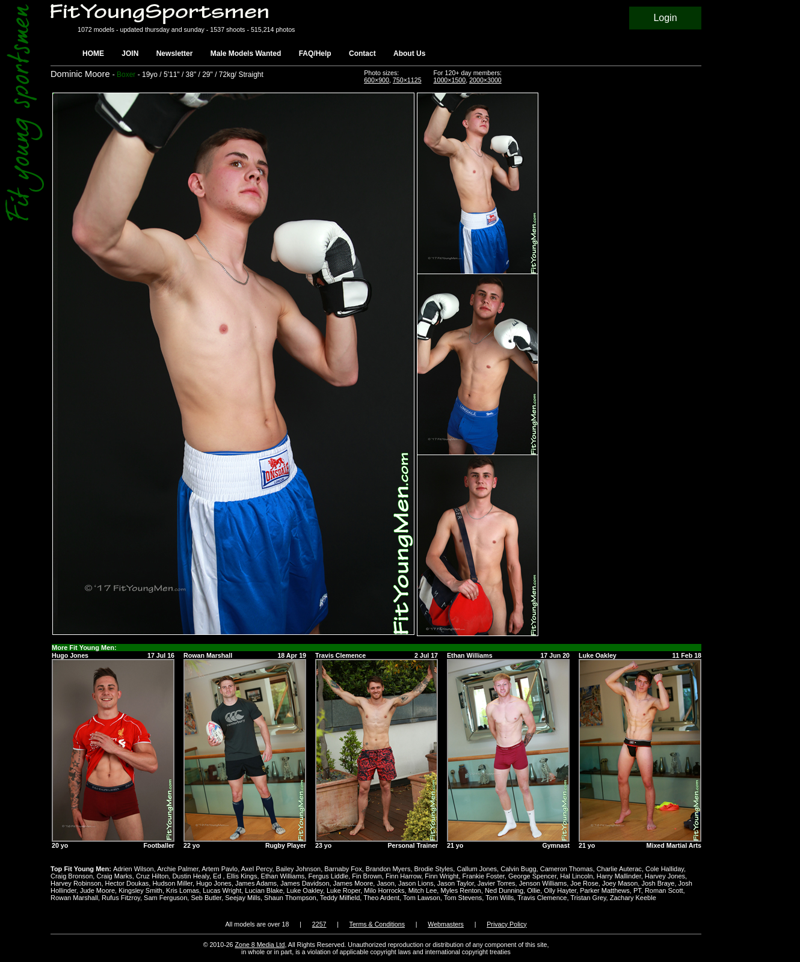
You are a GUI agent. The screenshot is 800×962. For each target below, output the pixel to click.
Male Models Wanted (246, 53)
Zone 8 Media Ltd (260, 944)
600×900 (376, 80)
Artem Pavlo (220, 868)
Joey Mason (620, 883)
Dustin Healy (190, 876)
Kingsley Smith (140, 890)
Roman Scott (664, 890)
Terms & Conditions (377, 924)
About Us (409, 53)
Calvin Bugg (518, 868)
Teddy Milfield (340, 897)
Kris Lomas (182, 890)
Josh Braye (657, 883)
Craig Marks (114, 876)
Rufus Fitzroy (121, 897)
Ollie (533, 890)
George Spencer (532, 876)
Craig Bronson (72, 876)
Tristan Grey (588, 897)
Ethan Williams (283, 876)
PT (637, 890)
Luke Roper (343, 890)
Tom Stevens (463, 897)
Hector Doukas (127, 883)
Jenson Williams (543, 883)
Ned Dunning (504, 890)
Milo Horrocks (384, 890)
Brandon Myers (388, 868)
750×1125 (407, 80)
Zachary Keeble (633, 897)
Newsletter (174, 53)
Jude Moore (97, 890)
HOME (93, 53)
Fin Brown (367, 876)
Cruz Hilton (152, 876)
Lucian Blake (264, 890)
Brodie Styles (434, 868)
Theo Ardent (381, 897)
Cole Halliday (664, 868)
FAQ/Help (315, 53)
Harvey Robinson (76, 883)
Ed (218, 876)
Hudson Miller (172, 883)
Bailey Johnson (298, 868)
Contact (362, 53)
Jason (385, 883)
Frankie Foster (484, 876)
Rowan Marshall (74, 897)
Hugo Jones (214, 883)
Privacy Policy (506, 924)
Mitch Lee (422, 890)
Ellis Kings (242, 876)
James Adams (256, 883)
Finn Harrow (403, 876)
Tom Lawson (421, 897)
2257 (319, 924)
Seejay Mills (242, 897)
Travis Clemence (542, 897)
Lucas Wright (222, 890)
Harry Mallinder (619, 876)
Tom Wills (499, 897)
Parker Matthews (605, 890)
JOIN (130, 53)
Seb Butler (206, 897)
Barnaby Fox (343, 868)
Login (665, 18)
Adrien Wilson (133, 868)
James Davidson (304, 883)
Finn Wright (441, 876)
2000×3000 (485, 80)
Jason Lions (416, 883)
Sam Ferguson (165, 897)
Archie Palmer (177, 868)
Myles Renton (460, 890)
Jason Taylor (455, 883)
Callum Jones (477, 868)
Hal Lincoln (576, 876)
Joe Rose (584, 883)
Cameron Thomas (566, 868)
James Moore (353, 883)
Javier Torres (496, 883)
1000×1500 (450, 80)
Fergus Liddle (328, 876)
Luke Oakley (304, 890)
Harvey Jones (665, 876)
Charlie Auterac (619, 868)
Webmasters (446, 924)
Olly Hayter (560, 890)
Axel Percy (256, 868)
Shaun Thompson (290, 897)
